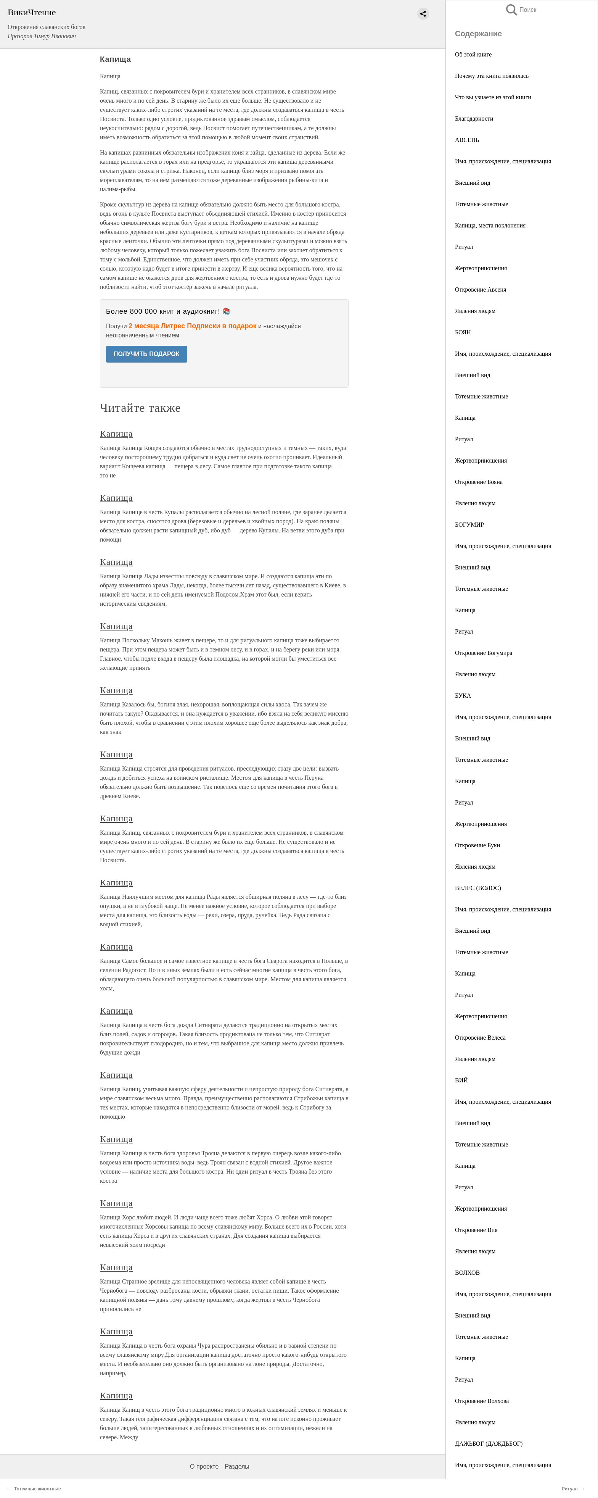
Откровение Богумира (483, 653)
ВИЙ (461, 1080)
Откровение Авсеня (480, 289)
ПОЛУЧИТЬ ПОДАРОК (147, 354)
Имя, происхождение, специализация (503, 161)
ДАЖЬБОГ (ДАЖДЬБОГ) (488, 1443)
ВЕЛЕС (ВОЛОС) (478, 888)
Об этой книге (473, 54)
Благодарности (474, 118)
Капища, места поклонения (490, 225)
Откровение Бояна (479, 482)
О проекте (204, 1466)
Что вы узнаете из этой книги (493, 97)
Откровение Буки (477, 845)
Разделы (237, 1466)
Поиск (520, 9)
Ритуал (464, 246)
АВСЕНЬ (467, 140)
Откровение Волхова (482, 1401)
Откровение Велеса (480, 1037)
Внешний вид (472, 182)
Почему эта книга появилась (492, 76)
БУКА (463, 695)
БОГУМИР (469, 524)
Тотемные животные (481, 204)
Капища (465, 417)
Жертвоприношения (481, 268)
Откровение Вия (476, 1230)
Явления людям (475, 311)
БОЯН (463, 332)
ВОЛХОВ (467, 1272)
